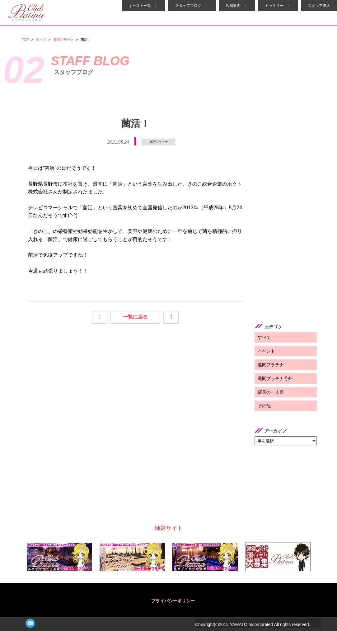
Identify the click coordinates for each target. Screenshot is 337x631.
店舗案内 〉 (237, 5)
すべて (41, 39)
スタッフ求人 (319, 5)
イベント (266, 351)
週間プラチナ (63, 39)
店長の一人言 (271, 392)
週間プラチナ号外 (275, 378)
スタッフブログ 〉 (192, 5)
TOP (25, 39)
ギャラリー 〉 (278, 5)
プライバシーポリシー (173, 601)
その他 (264, 405)
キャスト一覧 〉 (143, 5)
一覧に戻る (135, 317)
